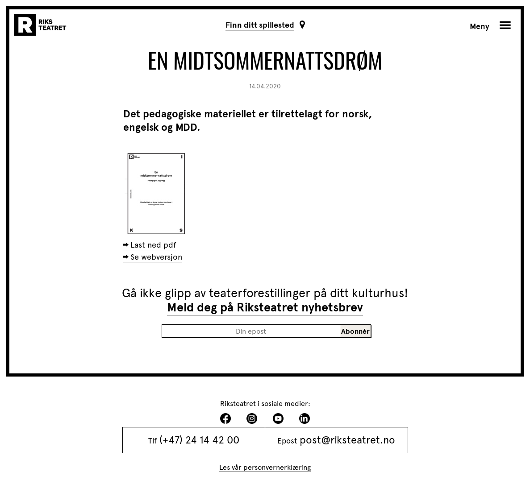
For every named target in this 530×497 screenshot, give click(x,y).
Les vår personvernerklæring (265, 467)
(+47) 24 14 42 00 (199, 440)
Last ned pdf (153, 245)
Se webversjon (156, 257)
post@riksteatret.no (347, 440)
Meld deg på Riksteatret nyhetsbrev (265, 307)
